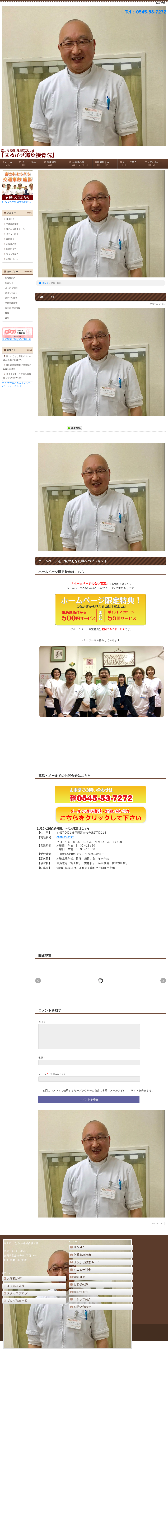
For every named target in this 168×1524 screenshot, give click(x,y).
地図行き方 (106, 163)
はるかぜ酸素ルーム (15, 229)
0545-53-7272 (65, 837)
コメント (43, 1022)
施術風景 (55, 163)
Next (163, 980)
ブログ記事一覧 (15, 1304)
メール (42, 1078)
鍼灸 (7, 318)
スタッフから (11, 293)
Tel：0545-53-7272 (145, 12)
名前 (41, 1061)
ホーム (9, 163)
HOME (43, 283)
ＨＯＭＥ (10, 219)
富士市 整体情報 (12, 308)
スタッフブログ (15, 1297)
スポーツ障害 (11, 298)
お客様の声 (80, 163)
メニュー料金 (30, 163)
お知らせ (9, 283)
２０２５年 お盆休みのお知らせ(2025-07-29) (17, 376)
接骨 (7, 313)
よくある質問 (11, 288)
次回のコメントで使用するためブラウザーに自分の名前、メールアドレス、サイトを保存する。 (98, 1094)
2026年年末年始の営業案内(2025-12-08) (17, 367)
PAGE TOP (157, 1227)
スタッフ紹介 (131, 163)
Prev (38, 980)
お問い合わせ (156, 163)
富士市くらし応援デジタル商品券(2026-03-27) (17, 358)
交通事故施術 (12, 224)
